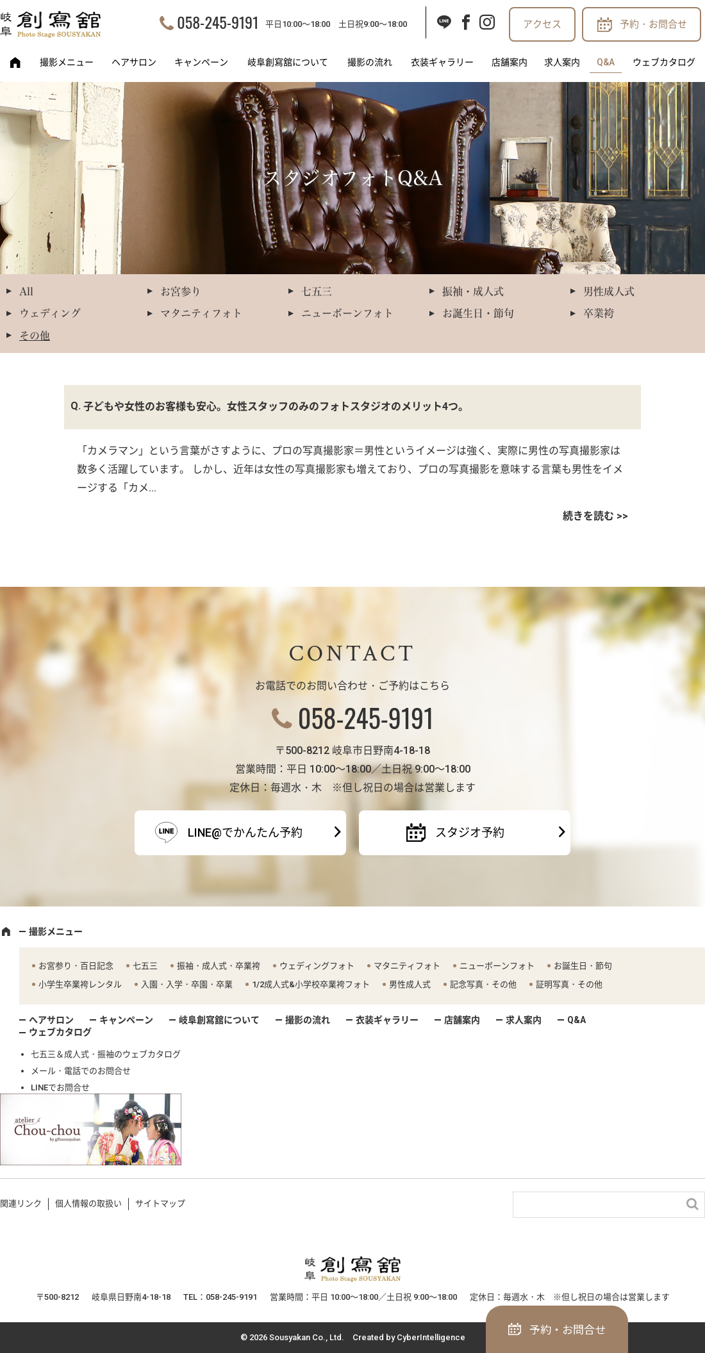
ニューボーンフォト (347, 313)
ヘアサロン (134, 62)
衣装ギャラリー (442, 62)
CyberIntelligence (431, 1337)
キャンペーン (201, 62)
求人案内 (562, 62)
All (26, 291)
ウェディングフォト (316, 966)
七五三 (316, 291)
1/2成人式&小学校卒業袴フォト (311, 984)
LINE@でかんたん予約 (245, 832)
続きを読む (588, 516)
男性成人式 (608, 291)
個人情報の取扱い (88, 1203)
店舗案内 (509, 62)
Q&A (606, 62)
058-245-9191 (217, 21)
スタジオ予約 (469, 832)
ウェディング (50, 313)
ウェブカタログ (664, 62)
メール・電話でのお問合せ (81, 1071)
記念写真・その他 (483, 984)
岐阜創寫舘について (287, 62)
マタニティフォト (201, 313)
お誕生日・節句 (478, 313)
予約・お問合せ (653, 24)
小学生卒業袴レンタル (80, 984)
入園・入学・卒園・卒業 (187, 984)
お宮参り (180, 291)
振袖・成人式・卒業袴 (218, 966)
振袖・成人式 (473, 291)
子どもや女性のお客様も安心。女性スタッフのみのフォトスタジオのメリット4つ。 (276, 406)
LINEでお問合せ (60, 1087)
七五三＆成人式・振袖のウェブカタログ (106, 1054)
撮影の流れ (369, 62)
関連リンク (21, 1203)
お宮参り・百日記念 (75, 966)
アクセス (542, 24)
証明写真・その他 (569, 984)
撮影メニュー (67, 62)
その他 (34, 336)
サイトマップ (160, 1203)
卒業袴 (598, 313)
